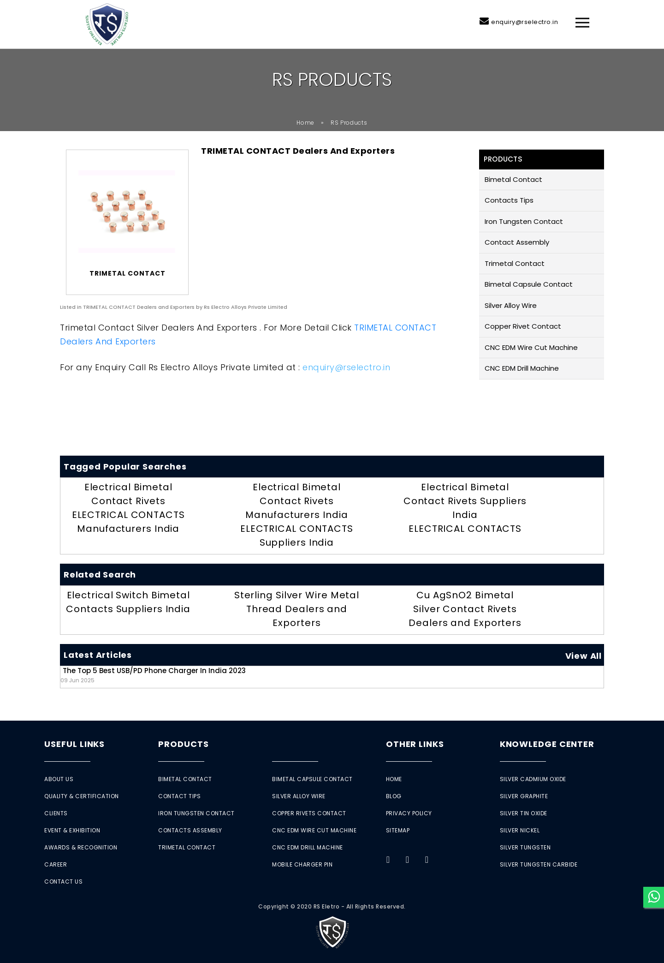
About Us (58, 779)
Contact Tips (179, 796)
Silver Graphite (524, 796)
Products (183, 744)
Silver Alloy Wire (511, 305)
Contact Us (63, 881)
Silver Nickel (520, 830)
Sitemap (398, 830)
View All (583, 656)
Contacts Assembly (190, 830)
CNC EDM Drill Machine (522, 368)
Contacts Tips (509, 200)
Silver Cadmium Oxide (533, 779)
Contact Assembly (517, 242)
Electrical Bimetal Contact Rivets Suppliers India (465, 501)
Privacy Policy (409, 813)
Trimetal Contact (515, 263)
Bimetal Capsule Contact (529, 284)
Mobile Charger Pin (302, 864)
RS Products (349, 122)
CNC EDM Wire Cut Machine (531, 347)
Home (305, 122)
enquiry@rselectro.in (524, 22)
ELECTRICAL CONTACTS (465, 528)
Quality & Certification (81, 796)
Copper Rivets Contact (309, 813)
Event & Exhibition (72, 830)
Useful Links (74, 744)
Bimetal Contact (513, 179)
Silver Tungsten (525, 847)
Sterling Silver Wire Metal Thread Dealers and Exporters (296, 609)
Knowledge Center (547, 744)
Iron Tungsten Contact (524, 221)
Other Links (415, 744)
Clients (56, 813)
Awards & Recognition (80, 847)
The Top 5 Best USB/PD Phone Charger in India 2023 (153, 675)
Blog (394, 796)
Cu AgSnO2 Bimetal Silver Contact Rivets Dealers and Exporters (465, 609)
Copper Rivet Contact (523, 326)
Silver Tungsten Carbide (539, 864)
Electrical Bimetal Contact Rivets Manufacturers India (296, 501)
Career (55, 864)
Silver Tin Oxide (523, 813)
